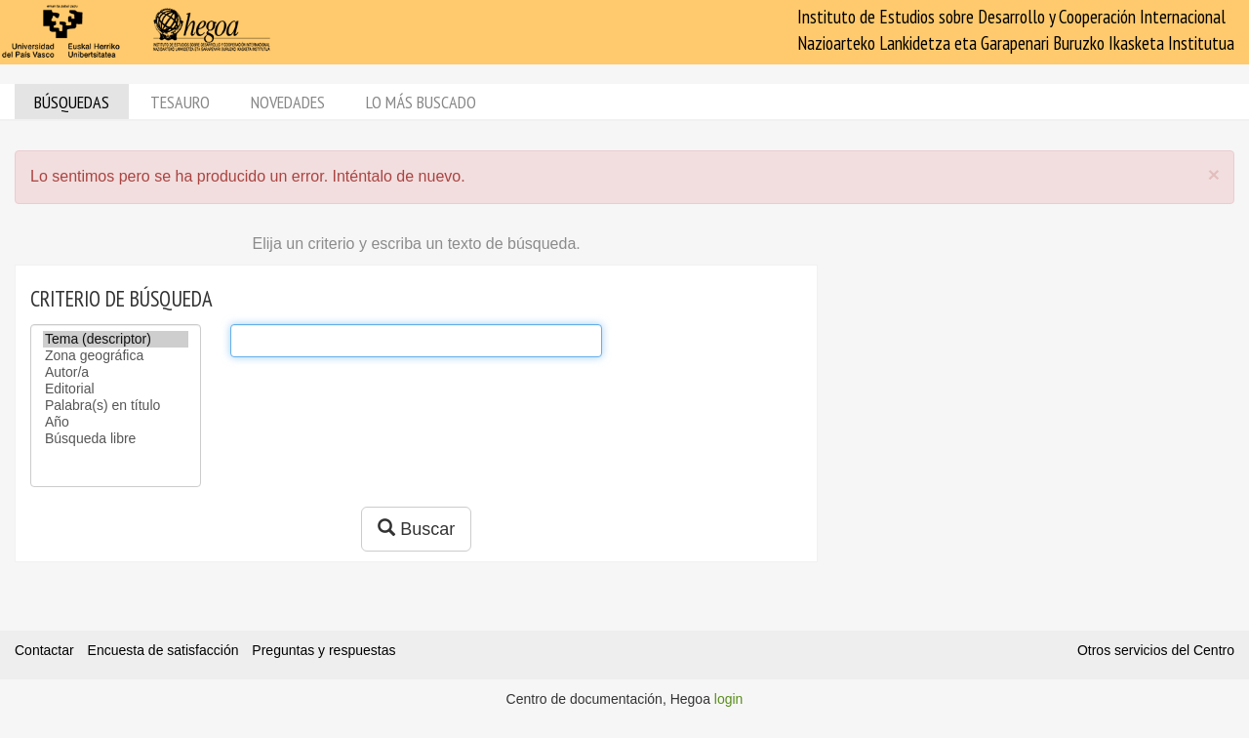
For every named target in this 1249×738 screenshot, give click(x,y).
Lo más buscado (421, 102)
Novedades (288, 102)
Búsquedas (71, 102)
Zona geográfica (115, 356)
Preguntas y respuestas (323, 650)
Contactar (44, 650)
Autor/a (115, 372)
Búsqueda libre (115, 438)
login (729, 699)
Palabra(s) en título (115, 405)
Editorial (115, 389)
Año (115, 422)
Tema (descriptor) (115, 339)
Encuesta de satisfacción (163, 650)
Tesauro (180, 102)
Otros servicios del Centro (1155, 650)
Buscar (416, 528)
